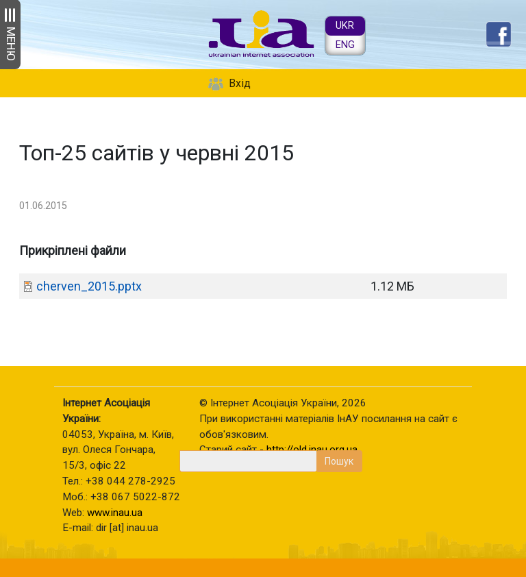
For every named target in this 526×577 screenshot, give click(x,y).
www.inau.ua (114, 512)
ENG (345, 45)
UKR (345, 26)
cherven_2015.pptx (89, 286)
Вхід (240, 83)
